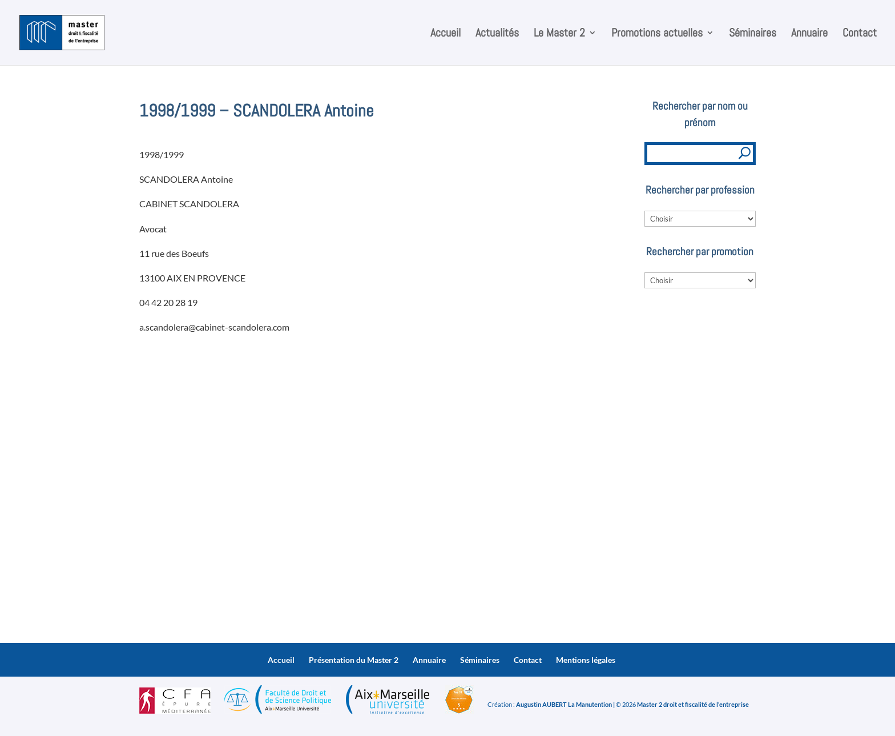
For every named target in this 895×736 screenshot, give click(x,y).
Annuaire (809, 34)
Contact (859, 34)
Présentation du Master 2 (353, 660)
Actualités (497, 34)
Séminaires (752, 34)
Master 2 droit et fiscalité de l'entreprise (693, 704)
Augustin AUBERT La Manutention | (565, 704)
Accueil (445, 34)
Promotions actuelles (657, 34)
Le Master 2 (559, 34)
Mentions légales (585, 660)
